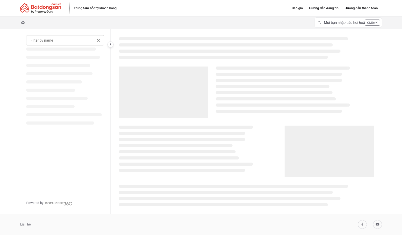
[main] (246, 121)
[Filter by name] (65, 40)
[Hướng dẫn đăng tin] (323, 8)
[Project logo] (40, 8)
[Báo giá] (297, 8)
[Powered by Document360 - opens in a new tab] (49, 203)
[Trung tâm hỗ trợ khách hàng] (95, 8)
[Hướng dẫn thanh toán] (361, 8)
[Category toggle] (110, 44)
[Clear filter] (98, 40)
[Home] (23, 22)
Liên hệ (25, 224)
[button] (348, 22)
